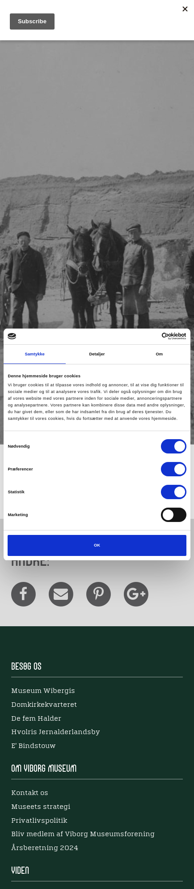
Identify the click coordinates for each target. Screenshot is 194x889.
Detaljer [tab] (97, 354)
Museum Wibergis (43, 691)
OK (97, 545)
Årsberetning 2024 (44, 848)
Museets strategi (40, 807)
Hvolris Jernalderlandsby (55, 732)
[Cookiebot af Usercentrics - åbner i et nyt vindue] (147, 336)
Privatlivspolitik (39, 821)
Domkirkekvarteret (44, 705)
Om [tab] (159, 354)
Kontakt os (29, 793)
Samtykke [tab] (35, 354)
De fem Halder (36, 718)
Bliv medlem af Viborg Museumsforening (83, 834)
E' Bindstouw (33, 746)
